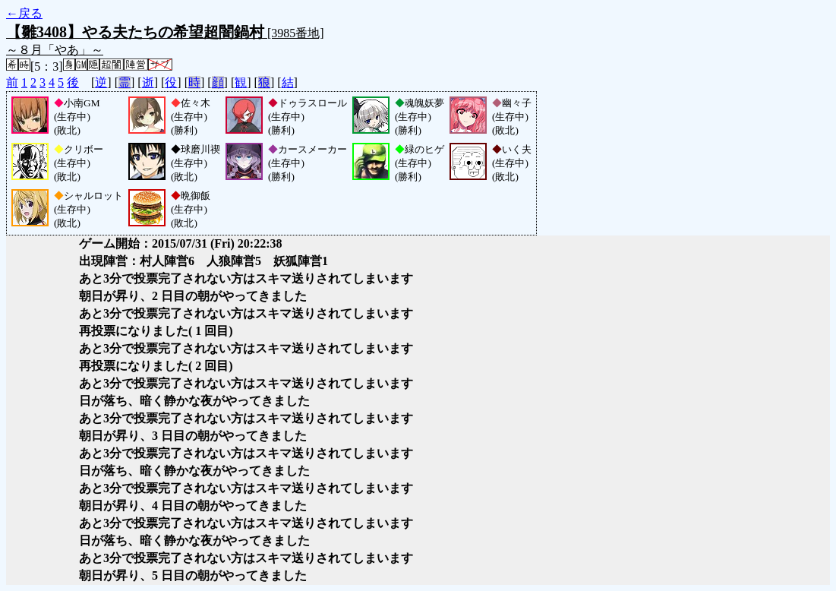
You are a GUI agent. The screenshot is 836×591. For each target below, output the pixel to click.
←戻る (24, 13)
